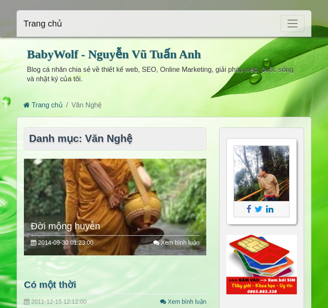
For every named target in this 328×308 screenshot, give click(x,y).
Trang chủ (42, 23)
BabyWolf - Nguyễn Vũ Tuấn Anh (114, 54)
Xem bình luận (176, 242)
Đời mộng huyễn (65, 226)
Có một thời (50, 284)
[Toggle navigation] (293, 23)
